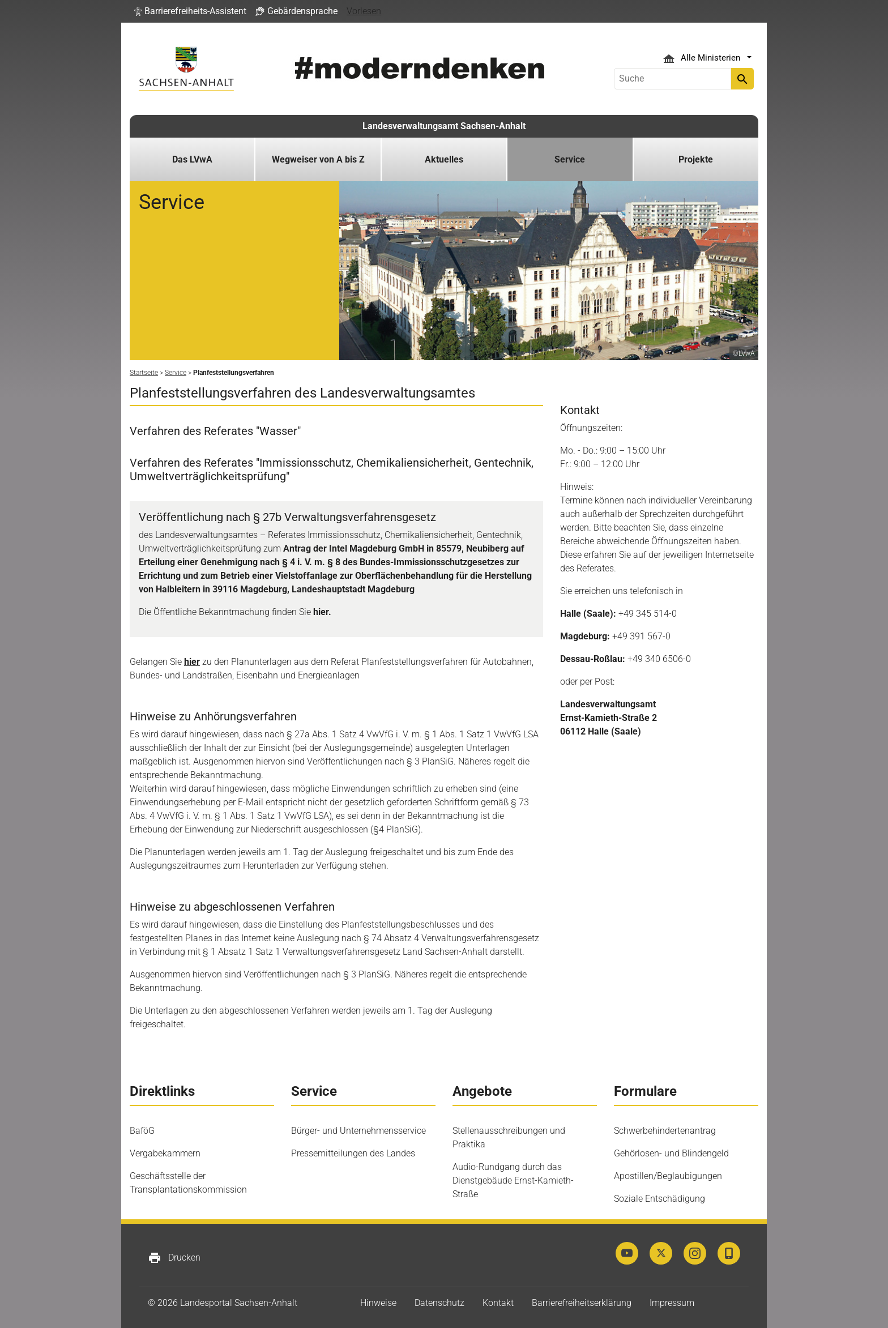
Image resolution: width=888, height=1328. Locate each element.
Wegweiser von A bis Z (318, 159)
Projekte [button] (695, 159)
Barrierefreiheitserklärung (581, 1302)
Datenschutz (439, 1302)
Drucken (174, 1258)
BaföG (142, 1130)
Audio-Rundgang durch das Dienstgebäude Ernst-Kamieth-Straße (513, 1180)
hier (192, 661)
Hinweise (378, 1302)
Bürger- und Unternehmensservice (358, 1130)
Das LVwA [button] (192, 159)
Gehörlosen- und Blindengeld (671, 1153)
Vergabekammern (165, 1153)
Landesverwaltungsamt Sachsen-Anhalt (444, 126)
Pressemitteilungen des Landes (353, 1153)
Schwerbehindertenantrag (665, 1130)
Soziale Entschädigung (659, 1198)
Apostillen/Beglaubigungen (668, 1176)
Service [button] (569, 159)
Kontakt (498, 1302)
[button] (190, 11)
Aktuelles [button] (444, 159)
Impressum (672, 1302)
